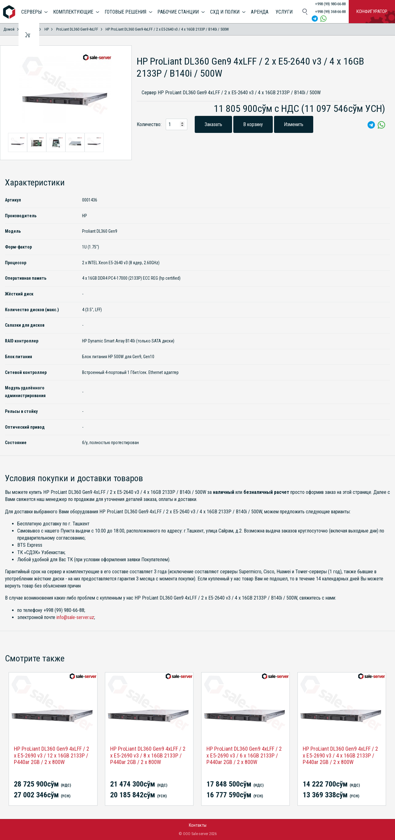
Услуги (284, 12)
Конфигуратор (371, 11)
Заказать (213, 124)
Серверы (31, 12)
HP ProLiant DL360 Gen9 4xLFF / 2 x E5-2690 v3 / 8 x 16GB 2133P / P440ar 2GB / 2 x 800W (147, 755)
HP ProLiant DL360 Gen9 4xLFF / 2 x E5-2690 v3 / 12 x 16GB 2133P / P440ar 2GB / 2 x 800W (51, 755)
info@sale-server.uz (75, 617)
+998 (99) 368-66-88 (330, 11)
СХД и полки (224, 12)
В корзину (253, 124)
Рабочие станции (178, 12)
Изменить (293, 124)
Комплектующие (73, 12)
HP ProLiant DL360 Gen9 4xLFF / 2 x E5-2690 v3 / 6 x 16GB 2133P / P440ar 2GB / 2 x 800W (244, 755)
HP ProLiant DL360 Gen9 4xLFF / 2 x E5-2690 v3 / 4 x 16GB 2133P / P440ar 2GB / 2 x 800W (340, 755)
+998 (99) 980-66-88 (330, 4)
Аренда (259, 12)
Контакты (197, 825)
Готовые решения (125, 12)
